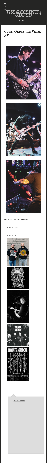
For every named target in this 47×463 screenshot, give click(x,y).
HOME (21, 21)
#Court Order (13, 227)
